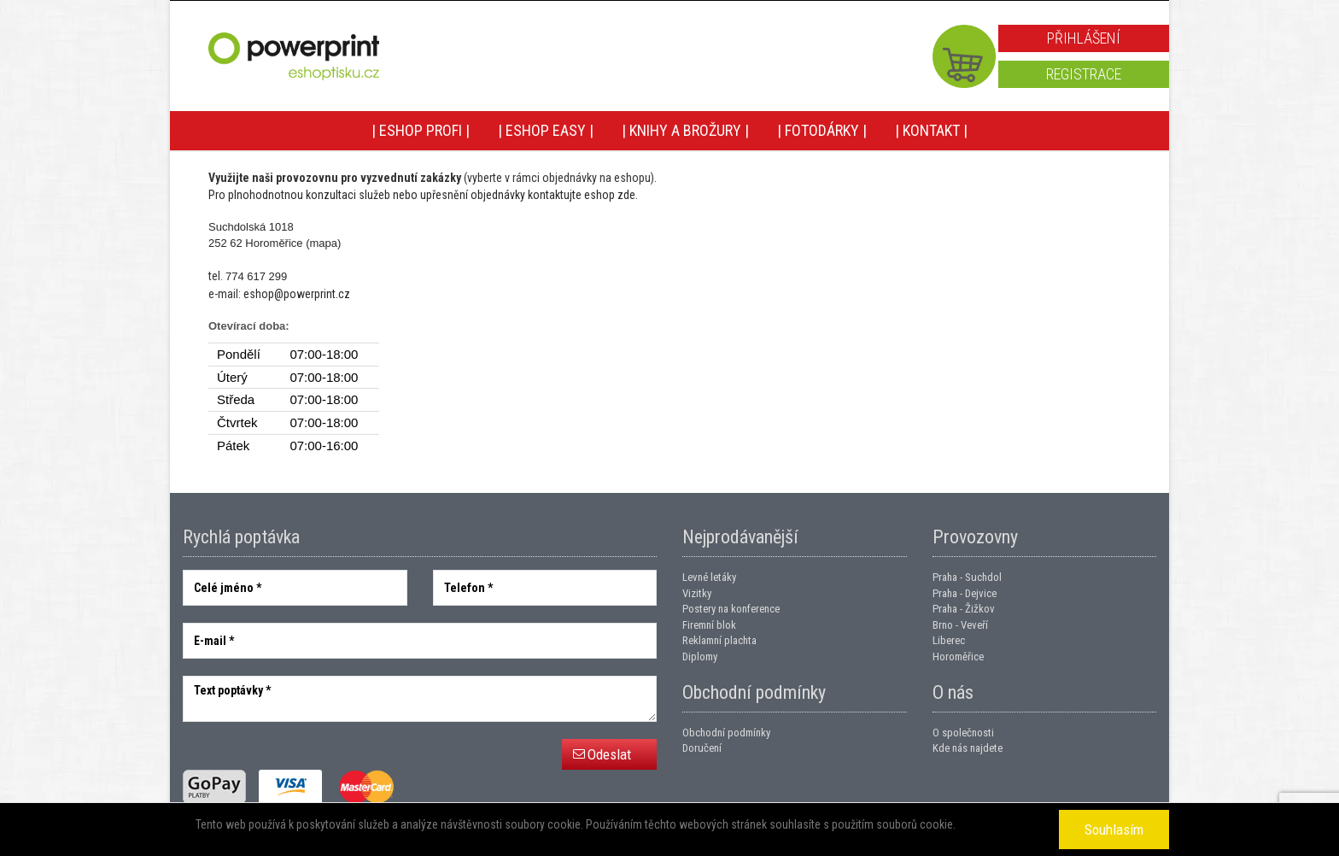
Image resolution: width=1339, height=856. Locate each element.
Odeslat (609, 754)
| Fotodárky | (822, 130)
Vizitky (696, 593)
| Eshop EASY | (545, 130)
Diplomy (699, 656)
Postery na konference (731, 608)
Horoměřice (958, 656)
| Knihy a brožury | (685, 130)
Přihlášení (1083, 38)
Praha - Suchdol (967, 577)
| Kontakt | (931, 130)
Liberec (949, 640)
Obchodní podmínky (726, 732)
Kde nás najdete (968, 748)
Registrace (1083, 74)
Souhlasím (1114, 829)
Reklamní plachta (719, 640)
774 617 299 (256, 276)
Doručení (702, 748)
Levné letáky (709, 577)
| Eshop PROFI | (420, 130)
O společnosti (963, 732)
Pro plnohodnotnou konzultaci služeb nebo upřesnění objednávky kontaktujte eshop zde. (423, 195)
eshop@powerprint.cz (296, 294)
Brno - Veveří (960, 625)
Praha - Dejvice (965, 593)
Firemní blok (709, 625)
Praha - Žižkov (964, 608)
